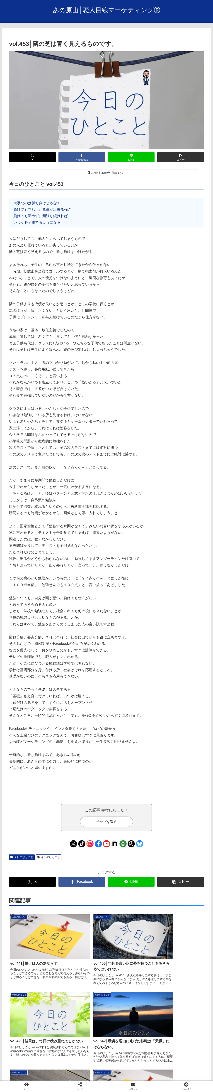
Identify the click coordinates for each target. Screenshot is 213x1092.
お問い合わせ (97, 1078)
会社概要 (76, 1078)
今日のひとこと (21, 857)
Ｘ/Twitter (136, 1078)
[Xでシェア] (32, 157)
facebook (118, 1078)
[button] (180, 157)
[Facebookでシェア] (81, 157)
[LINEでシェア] (131, 157)
